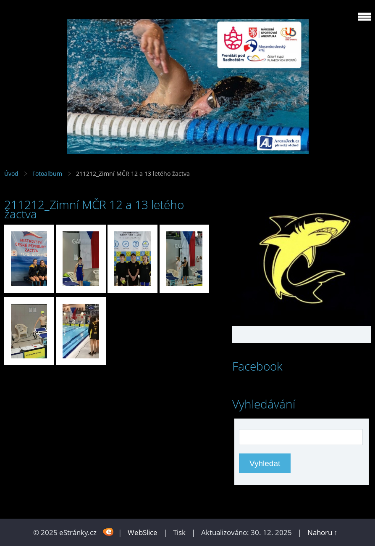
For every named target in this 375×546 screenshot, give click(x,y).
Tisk (179, 532)
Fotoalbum (47, 174)
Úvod (11, 174)
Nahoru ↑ (322, 532)
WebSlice (142, 532)
